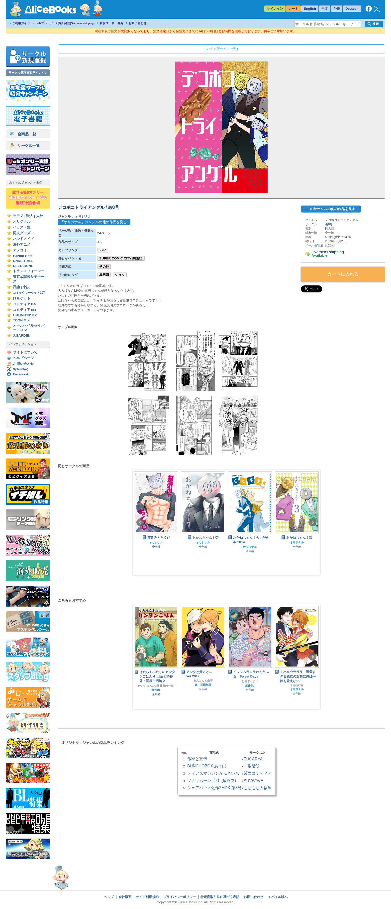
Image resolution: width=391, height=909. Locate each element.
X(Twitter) (20, 369)
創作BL (156, 689)
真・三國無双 (203, 684)
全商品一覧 (23, 134)
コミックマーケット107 (29, 292)
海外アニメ (21, 244)
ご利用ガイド (21, 23)
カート (293, 8)
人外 (39, 216)
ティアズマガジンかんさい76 (213, 773)
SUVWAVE (253, 780)
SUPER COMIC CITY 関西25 (121, 258)
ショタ (120, 275)
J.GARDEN (21, 335)
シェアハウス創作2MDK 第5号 (214, 787)
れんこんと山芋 (203, 680)
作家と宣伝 (197, 758)
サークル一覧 (25, 145)
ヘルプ (109, 897)
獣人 (29, 216)
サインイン (275, 8)
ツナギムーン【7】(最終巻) (211, 780)
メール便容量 (314, 245)
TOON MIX (21, 320)
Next (312, 522)
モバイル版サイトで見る (221, 49)
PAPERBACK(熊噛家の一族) (156, 685)
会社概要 (124, 897)
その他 (104, 266)
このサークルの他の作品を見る (330, 209)
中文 (324, 8)
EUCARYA (253, 759)
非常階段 (252, 766)
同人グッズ (21, 233)
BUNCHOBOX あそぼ (206, 766)
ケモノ (18, 216)
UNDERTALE (23, 261)
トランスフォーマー (28, 271)
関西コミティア (258, 773)
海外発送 (76, 23)
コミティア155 (24, 304)
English (310, 8)
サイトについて (25, 352)
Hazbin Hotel (23, 256)
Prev (140, 522)
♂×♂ (102, 250)
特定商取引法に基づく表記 (219, 897)
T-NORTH (297, 685)
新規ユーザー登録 (111, 23)
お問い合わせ (137, 23)
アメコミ (20, 250)
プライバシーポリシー (179, 897)
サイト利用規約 (147, 897)
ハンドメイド (23, 239)
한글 (336, 8)
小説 (26, 287)
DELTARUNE (23, 266)
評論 (16, 287)
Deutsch (352, 8)
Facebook (21, 374)
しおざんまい (250, 681)
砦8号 (329, 224)
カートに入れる (343, 274)
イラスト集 (21, 227)
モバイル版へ (278, 897)
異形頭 (104, 275)
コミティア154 (24, 310)
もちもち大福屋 (258, 787)
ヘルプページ (44, 23)
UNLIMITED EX (25, 315)
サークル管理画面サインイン (27, 72)
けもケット (21, 298)
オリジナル (21, 222)
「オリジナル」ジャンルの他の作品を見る (93, 222)
